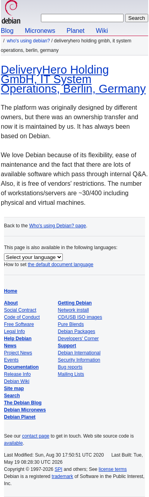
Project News (18, 353)
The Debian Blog (23, 403)
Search (12, 395)
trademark (62, 476)
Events (11, 360)
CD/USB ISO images (80, 317)
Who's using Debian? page (57, 226)
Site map (14, 388)
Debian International (79, 353)
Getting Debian (75, 303)
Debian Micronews (25, 410)
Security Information (79, 360)
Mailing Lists (71, 374)
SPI (58, 469)
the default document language (60, 264)
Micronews (40, 30)
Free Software (19, 324)
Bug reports (70, 367)
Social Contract (20, 310)
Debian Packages (76, 331)
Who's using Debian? (28, 41)
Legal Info (14, 331)
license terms (113, 469)
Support (67, 345)
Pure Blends (71, 324)
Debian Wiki (16, 381)
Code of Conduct (22, 317)
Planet (75, 30)
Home (10, 291)
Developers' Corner (78, 338)
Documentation (21, 367)
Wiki (102, 30)
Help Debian (17, 338)
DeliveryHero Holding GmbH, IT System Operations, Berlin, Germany (73, 79)
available (13, 443)
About (11, 303)
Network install (73, 310)
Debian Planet (19, 417)
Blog (7, 30)
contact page (35, 436)
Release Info (17, 374)
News (10, 345)
